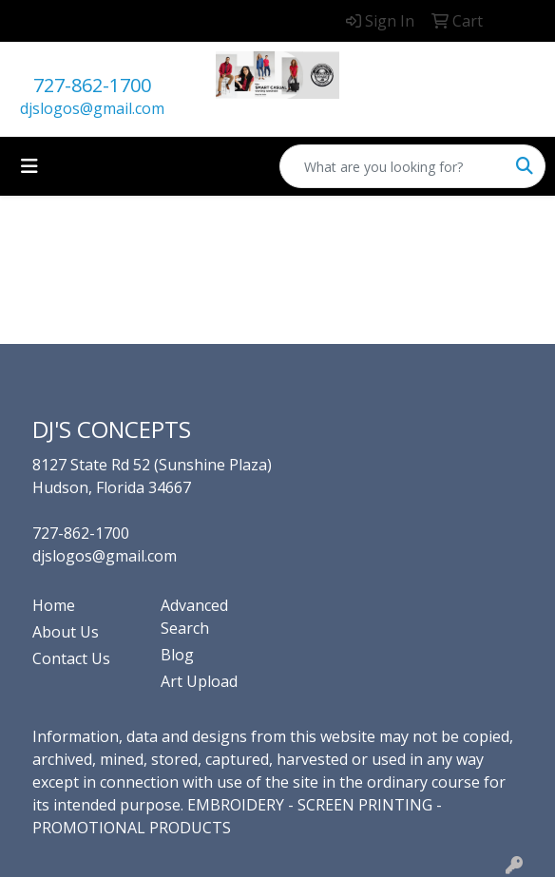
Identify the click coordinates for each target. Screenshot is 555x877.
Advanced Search (194, 617)
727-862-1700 (92, 85)
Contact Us (71, 658)
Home (53, 605)
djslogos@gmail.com (92, 108)
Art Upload (199, 681)
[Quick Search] (392, 166)
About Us (65, 631)
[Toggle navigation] (29, 166)
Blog (177, 654)
